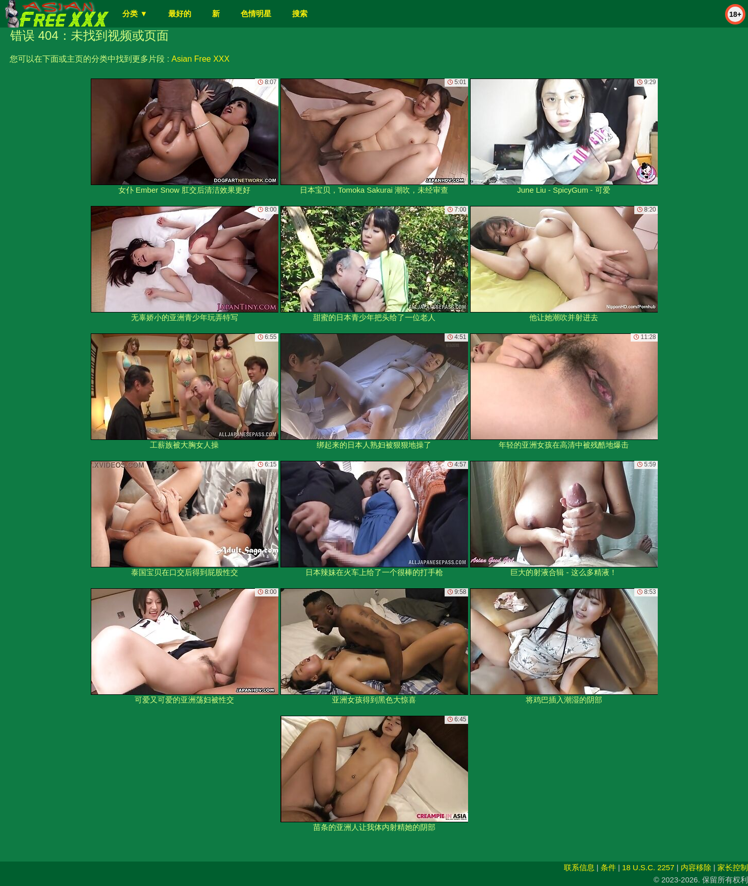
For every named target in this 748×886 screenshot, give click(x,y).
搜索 (299, 13)
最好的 (179, 13)
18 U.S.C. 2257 (648, 867)
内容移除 (696, 867)
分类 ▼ (134, 13)
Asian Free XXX (200, 59)
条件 (608, 867)
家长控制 (732, 867)
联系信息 (579, 867)
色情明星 (256, 13)
